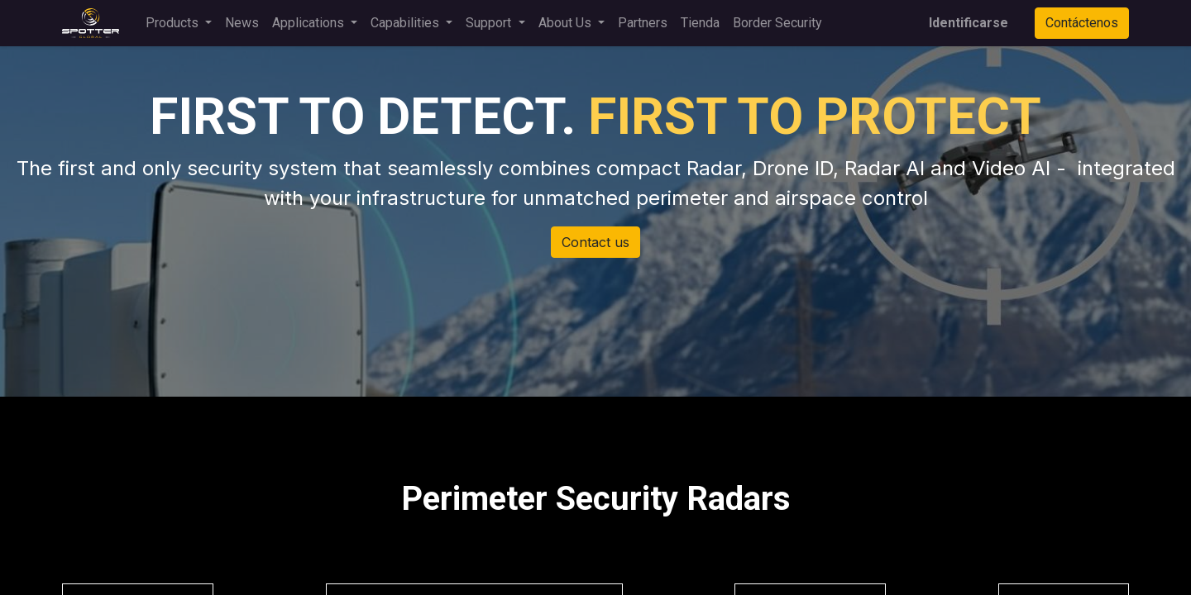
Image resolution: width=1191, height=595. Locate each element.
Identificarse (968, 23)
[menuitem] (241, 23)
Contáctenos (1081, 23)
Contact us (595, 242)
